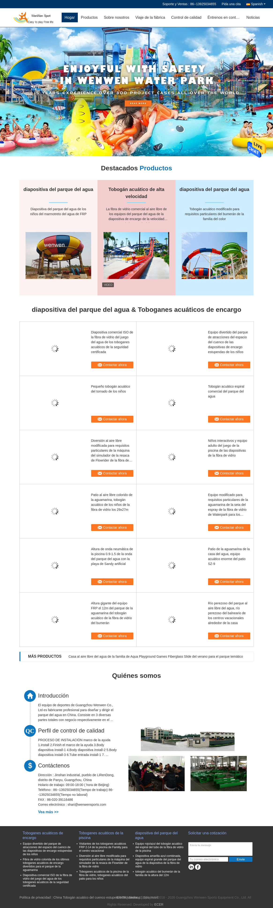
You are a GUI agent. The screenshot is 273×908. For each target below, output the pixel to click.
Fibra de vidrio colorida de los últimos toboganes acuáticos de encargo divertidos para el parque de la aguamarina (46, 865)
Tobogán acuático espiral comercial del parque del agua (226, 391)
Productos (89, 17)
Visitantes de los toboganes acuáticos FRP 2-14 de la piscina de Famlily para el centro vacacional (103, 847)
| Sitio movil (150, 897)
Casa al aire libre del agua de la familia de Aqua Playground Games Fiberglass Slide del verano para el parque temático (155, 656)
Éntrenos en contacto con (225, 17)
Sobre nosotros (116, 17)
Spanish (258, 4)
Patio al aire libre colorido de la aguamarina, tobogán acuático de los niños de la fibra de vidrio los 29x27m (112, 502)
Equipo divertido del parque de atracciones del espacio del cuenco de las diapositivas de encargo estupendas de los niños (228, 342)
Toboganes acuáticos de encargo (43, 835)
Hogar (70, 17)
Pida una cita (231, 4)
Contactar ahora (115, 365)
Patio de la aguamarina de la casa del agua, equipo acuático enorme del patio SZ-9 (229, 556)
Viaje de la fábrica (150, 17)
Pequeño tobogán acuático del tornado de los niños (110, 389)
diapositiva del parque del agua (156, 835)
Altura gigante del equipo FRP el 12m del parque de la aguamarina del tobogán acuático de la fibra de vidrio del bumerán (112, 613)
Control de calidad (186, 17)
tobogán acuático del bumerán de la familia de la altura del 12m (157, 873)
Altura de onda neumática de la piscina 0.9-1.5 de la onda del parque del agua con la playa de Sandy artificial (112, 556)
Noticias (253, 17)
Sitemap (134, 897)
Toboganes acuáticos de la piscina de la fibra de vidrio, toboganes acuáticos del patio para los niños (104, 875)
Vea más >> (48, 812)
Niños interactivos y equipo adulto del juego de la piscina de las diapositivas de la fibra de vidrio (227, 448)
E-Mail (121, 897)
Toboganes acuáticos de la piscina (101, 835)
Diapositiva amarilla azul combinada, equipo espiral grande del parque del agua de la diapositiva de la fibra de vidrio (158, 861)
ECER (158, 904)
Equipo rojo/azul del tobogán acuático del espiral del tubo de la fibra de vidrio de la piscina (159, 847)
